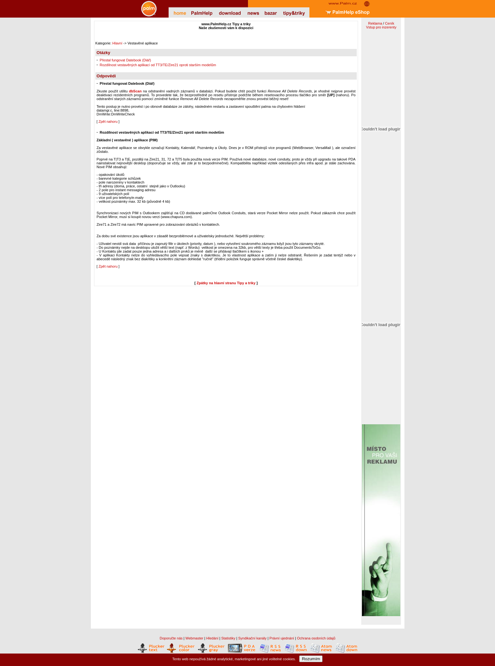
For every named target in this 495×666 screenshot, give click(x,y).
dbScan (135, 91)
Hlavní (117, 43)
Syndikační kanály (252, 638)
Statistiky (228, 638)
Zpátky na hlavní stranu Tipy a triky (226, 283)
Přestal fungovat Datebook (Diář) (125, 60)
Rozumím (311, 658)
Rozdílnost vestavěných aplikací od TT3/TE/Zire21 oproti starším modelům (158, 65)
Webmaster (195, 638)
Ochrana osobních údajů (316, 638)
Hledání (212, 638)
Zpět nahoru (108, 121)
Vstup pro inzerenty (381, 27)
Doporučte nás (171, 638)
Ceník (389, 23)
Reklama (375, 23)
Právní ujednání (281, 638)
